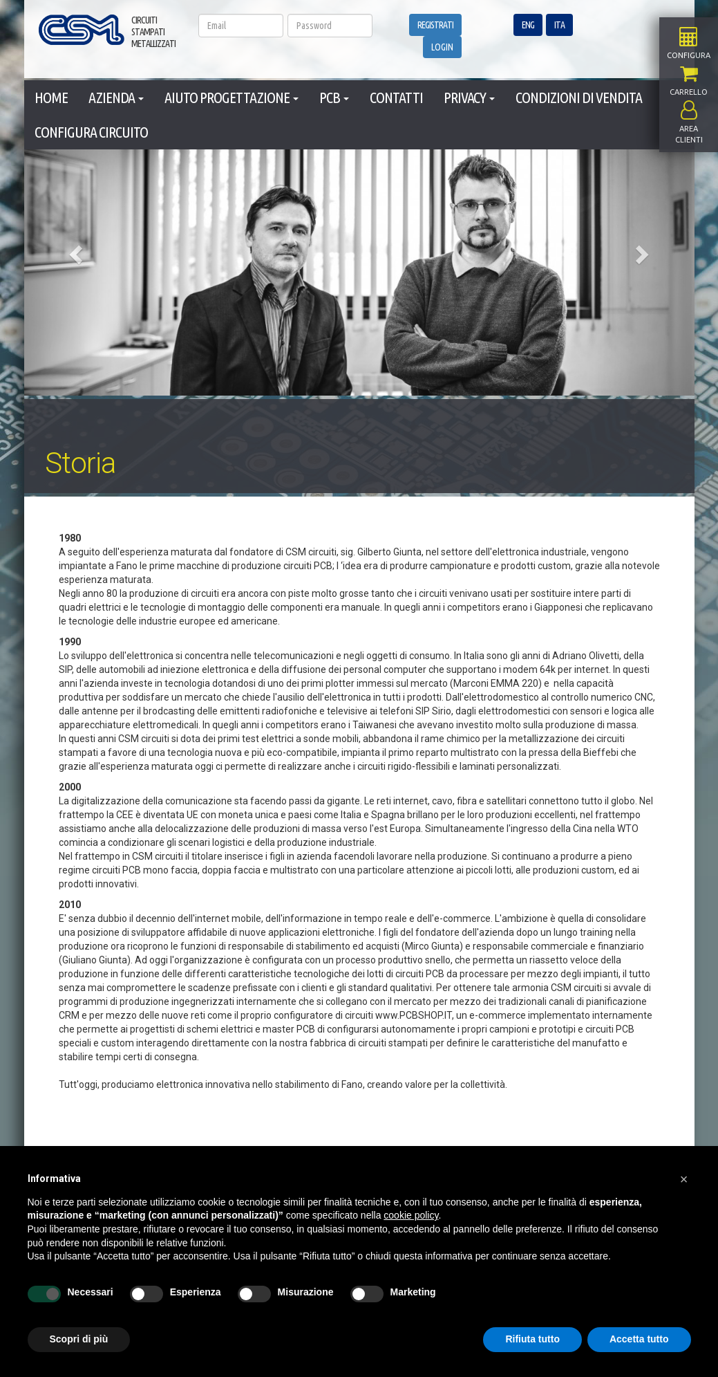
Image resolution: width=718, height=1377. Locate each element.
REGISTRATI (435, 24)
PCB (334, 97)
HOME (51, 97)
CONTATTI (396, 97)
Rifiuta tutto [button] (532, 1338)
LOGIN (442, 47)
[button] (74, 250)
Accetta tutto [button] (639, 1338)
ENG (528, 24)
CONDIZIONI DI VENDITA (579, 97)
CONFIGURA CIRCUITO (91, 131)
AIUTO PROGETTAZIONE (231, 97)
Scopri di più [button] (79, 1338)
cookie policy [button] (411, 1215)
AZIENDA (116, 97)
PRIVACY (469, 97)
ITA (559, 24)
